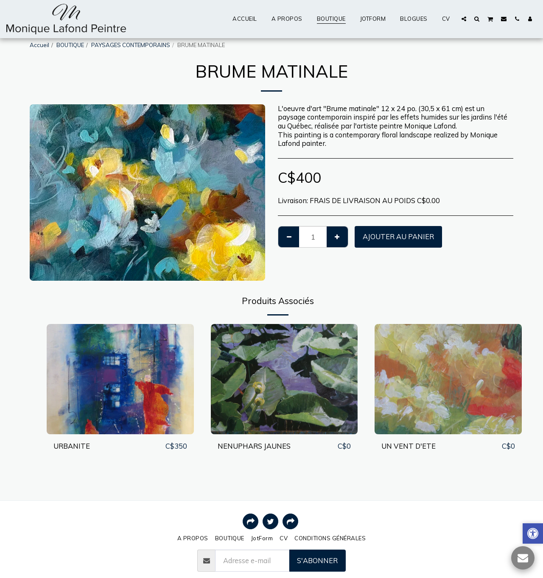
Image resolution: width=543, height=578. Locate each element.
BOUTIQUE (70, 45)
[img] (120, 379)
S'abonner (317, 560)
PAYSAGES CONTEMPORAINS (130, 45)
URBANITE (71, 445)
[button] (464, 19)
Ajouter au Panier (398, 236)
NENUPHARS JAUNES (254, 445)
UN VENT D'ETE (408, 445)
